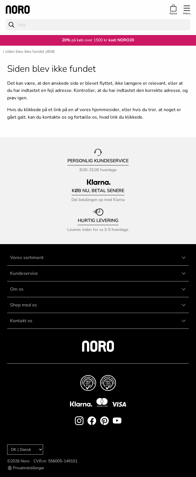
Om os (17, 289)
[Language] (25, 450)
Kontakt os (21, 321)
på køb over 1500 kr (84, 40)
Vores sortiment (27, 257)
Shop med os (23, 305)
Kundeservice (24, 273)
